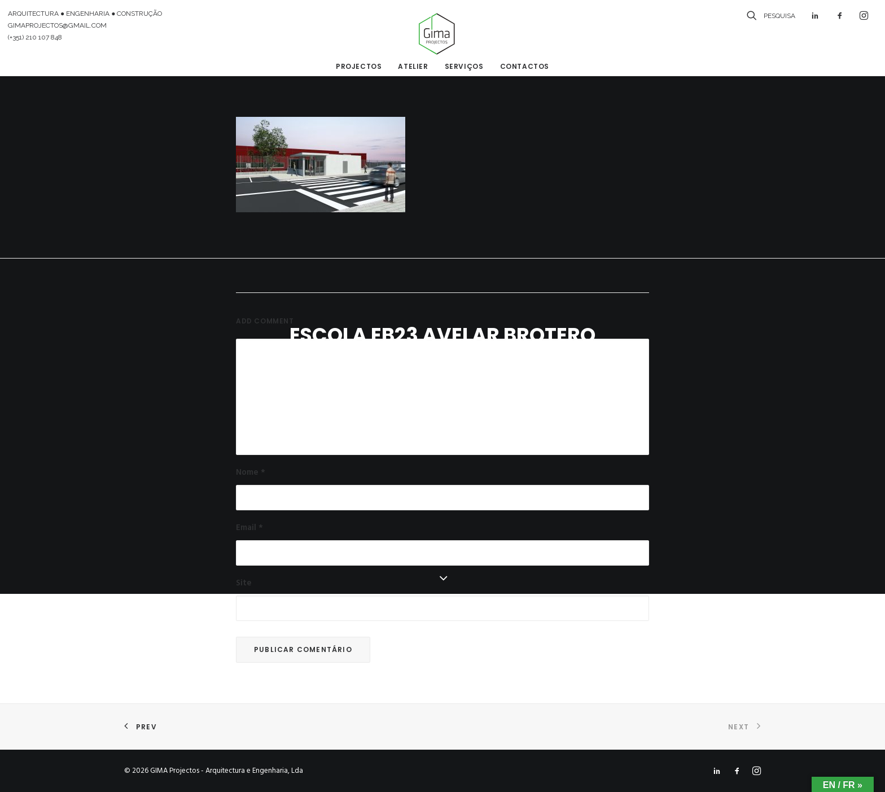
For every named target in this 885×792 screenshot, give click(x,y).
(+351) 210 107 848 (35, 37)
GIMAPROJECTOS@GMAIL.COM (57, 25)
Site (244, 583)
